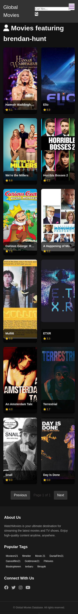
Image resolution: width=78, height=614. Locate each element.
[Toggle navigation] (72, 6)
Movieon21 (12, 556)
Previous (20, 495)
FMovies (48, 561)
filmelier (26, 556)
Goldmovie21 (32, 561)
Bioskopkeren (13, 566)
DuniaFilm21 (56, 556)
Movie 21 (40, 556)
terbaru (29, 566)
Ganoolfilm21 (13, 561)
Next (60, 495)
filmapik (41, 566)
